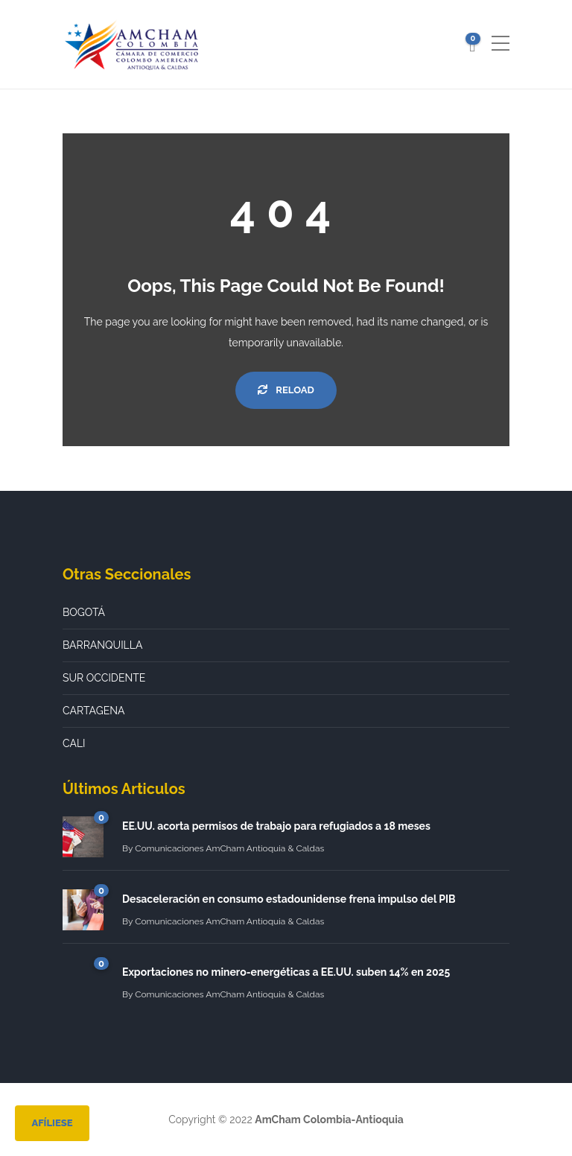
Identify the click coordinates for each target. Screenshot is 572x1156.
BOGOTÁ (84, 612)
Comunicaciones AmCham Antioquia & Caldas (229, 848)
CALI (74, 743)
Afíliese (51, 1122)
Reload (286, 390)
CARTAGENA (93, 711)
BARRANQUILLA (102, 645)
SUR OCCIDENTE (104, 678)
